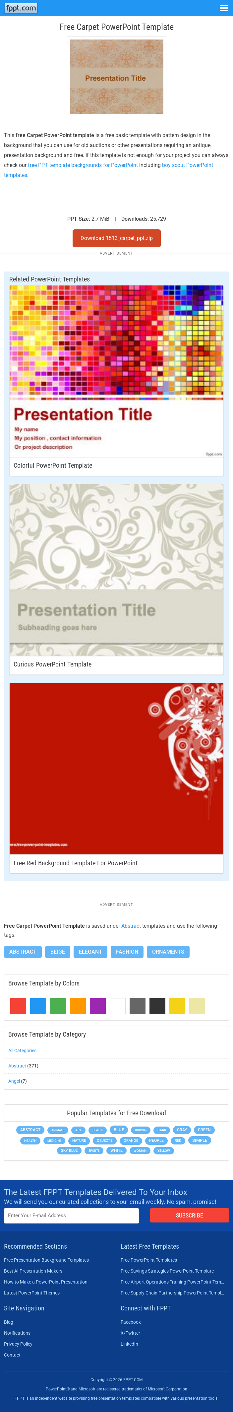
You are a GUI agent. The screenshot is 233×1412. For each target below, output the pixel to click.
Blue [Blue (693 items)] (119, 1129)
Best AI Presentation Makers (33, 1271)
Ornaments (168, 952)
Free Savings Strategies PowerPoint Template (167, 1271)
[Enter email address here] (71, 1215)
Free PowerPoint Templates (149, 1260)
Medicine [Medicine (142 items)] (54, 1140)
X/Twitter (130, 1333)
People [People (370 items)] (156, 1140)
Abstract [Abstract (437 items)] (30, 1130)
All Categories (22, 1050)
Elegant (90, 952)
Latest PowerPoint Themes (32, 1292)
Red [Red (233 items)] (178, 1140)
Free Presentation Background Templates (46, 1260)
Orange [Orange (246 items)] (131, 1140)
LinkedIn (129, 1344)
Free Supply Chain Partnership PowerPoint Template (173, 1292)
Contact (12, 1355)
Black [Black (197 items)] (97, 1130)
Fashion (127, 952)
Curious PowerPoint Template (52, 664)
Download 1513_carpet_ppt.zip (117, 238)
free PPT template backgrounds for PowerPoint (83, 165)
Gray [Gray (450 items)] (182, 1130)
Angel (14, 1081)
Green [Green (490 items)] (204, 1129)
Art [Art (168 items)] (78, 1130)
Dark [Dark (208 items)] (161, 1130)
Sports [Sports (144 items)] (93, 1150)
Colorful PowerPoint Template (53, 465)
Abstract (131, 926)
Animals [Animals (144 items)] (57, 1130)
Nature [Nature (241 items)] (79, 1140)
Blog (8, 1322)
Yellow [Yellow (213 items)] (163, 1150)
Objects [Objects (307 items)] (105, 1140)
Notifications (17, 1333)
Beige (57, 952)
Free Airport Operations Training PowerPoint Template (173, 1282)
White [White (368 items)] (116, 1150)
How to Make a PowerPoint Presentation (45, 1282)
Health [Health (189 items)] (30, 1140)
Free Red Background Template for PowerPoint (76, 863)
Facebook (131, 1322)
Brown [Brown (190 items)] (140, 1130)
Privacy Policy (18, 1344)
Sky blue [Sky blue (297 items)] (69, 1150)
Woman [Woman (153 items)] (140, 1150)
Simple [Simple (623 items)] (199, 1140)
